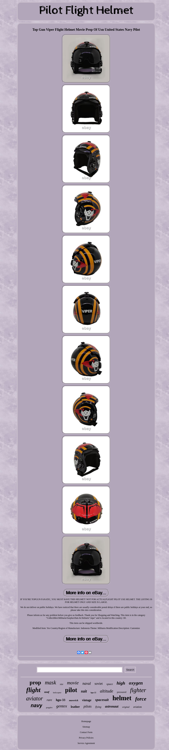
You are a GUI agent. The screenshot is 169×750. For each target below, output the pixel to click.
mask (50, 682)
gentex (61, 706)
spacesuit (102, 700)
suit (84, 691)
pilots (87, 706)
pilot (71, 690)
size (61, 684)
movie (73, 683)
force (140, 699)
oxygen (136, 683)
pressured (121, 692)
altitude (106, 691)
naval (86, 683)
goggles (49, 707)
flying (98, 706)
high (121, 683)
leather (75, 706)
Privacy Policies (86, 737)
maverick (73, 700)
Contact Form (86, 732)
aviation (137, 706)
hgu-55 (93, 693)
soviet (99, 684)
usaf (46, 691)
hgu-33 (60, 700)
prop (35, 682)
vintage (86, 700)
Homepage (86, 721)
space (110, 684)
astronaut (111, 706)
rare (49, 700)
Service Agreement (86, 743)
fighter (138, 690)
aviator (34, 698)
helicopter (57, 692)
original (125, 707)
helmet (121, 698)
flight (33, 689)
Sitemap (86, 726)
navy (36, 705)
